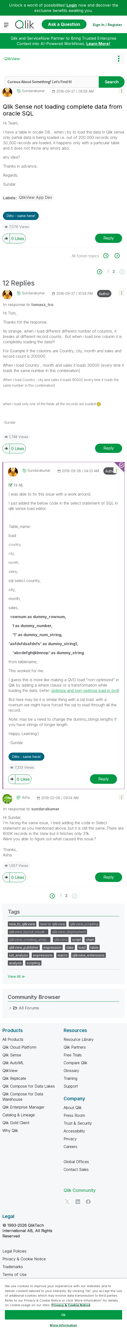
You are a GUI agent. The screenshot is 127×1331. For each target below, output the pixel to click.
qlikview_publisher (24, 947)
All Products (12, 1039)
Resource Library (79, 1039)
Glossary (71, 1070)
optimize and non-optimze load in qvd (84, 690)
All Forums (29, 1007)
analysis (15, 963)
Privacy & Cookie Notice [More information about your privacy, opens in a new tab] (70, 1305)
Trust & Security (78, 1123)
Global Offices (76, 1161)
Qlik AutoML (13, 1062)
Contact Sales (76, 1169)
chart (90, 940)
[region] (63, 1304)
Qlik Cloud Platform (19, 1047)
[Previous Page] (102, 271)
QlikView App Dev (35, 197)
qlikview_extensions (88, 955)
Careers (70, 1146)
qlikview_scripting (84, 924)
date (70, 947)
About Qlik (73, 1107)
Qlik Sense (11, 1055)
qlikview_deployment (69, 932)
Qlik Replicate (14, 1078)
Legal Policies (14, 1251)
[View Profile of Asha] (26, 797)
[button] (121, 90)
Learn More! (98, 43)
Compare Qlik (75, 1062)
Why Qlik (10, 1130)
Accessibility (74, 1131)
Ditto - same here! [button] (21, 216)
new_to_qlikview (22, 924)
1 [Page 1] (108, 271)
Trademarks (12, 1266)
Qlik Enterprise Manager (23, 1107)
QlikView (12, 58)
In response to (28, 304)
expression (52, 947)
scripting (33, 963)
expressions (43, 955)
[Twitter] (67, 1201)
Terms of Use (14, 1274)
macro (63, 955)
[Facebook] (88, 1201)
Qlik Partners (75, 1047)
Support (71, 1086)
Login (72, 5)
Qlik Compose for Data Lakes (28, 1086)
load (82, 947)
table (94, 947)
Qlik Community (80, 1190)
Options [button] (118, 59)
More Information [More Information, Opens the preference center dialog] (63, 1325)
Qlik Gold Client (15, 1122)
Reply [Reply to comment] (108, 448)
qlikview (60, 940)
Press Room (74, 1115)
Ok (63, 1315)
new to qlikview (52, 924)
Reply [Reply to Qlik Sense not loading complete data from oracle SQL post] (108, 238)
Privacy (70, 1138)
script (76, 940)
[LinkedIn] (77, 1201)
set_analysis (18, 955)
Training (70, 1078)
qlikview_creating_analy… (29, 940)
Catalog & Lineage (18, 1114)
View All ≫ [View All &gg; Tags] (16, 976)
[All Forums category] (10, 1008)
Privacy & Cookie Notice (24, 1258)
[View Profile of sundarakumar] (33, 91)
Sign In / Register (107, 25)
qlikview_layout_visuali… (28, 932)
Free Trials (73, 1055)
